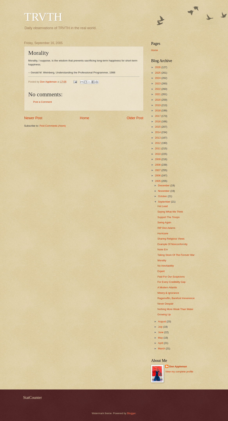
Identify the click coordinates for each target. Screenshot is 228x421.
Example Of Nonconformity (172, 244)
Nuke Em (162, 249)
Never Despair (165, 303)
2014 (158, 132)
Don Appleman (178, 366)
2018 (158, 110)
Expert (161, 271)
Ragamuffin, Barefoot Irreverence (176, 298)
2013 (158, 137)
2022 (158, 88)
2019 (158, 105)
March (162, 348)
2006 (158, 175)
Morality (161, 260)
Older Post (135, 118)
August (162, 321)
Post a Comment (42, 101)
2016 (158, 121)
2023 (158, 83)
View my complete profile (179, 371)
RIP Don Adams (166, 227)
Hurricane (162, 233)
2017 (158, 115)
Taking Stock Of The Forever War (176, 254)
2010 (158, 153)
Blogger (131, 413)
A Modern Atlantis (167, 287)
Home (84, 118)
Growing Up (164, 314)
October (163, 196)
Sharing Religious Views (171, 238)
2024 (158, 78)
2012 (158, 143)
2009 (158, 159)
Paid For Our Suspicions (171, 276)
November (164, 190)
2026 (158, 67)
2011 (158, 148)
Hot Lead (162, 206)
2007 (158, 170)
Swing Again (164, 222)
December (164, 185)
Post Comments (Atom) (52, 125)
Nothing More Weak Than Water (175, 309)
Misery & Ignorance (168, 292)
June (161, 332)
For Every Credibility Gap (171, 281)
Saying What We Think (170, 211)
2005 (158, 180)
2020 (158, 99)
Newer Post (33, 118)
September (164, 201)
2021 (158, 94)
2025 (158, 72)
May (161, 337)
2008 (158, 164)
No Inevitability (165, 265)
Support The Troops (168, 217)
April (161, 343)
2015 (158, 126)
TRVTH (43, 16)
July (160, 326)
